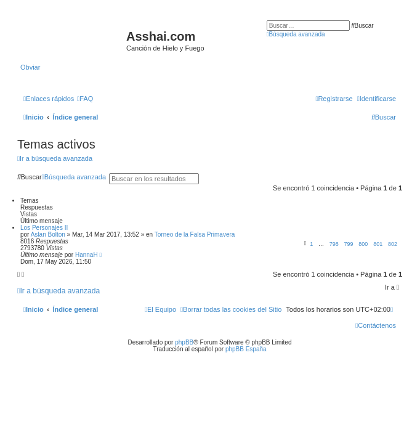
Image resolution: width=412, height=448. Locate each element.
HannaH (86, 254)
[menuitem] (85, 98)
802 (392, 244)
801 (377, 244)
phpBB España (246, 349)
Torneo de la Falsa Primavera (195, 234)
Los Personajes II (44, 227)
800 (363, 244)
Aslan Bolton (48, 234)
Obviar (30, 67)
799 (348, 244)
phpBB (184, 342)
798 (334, 244)
